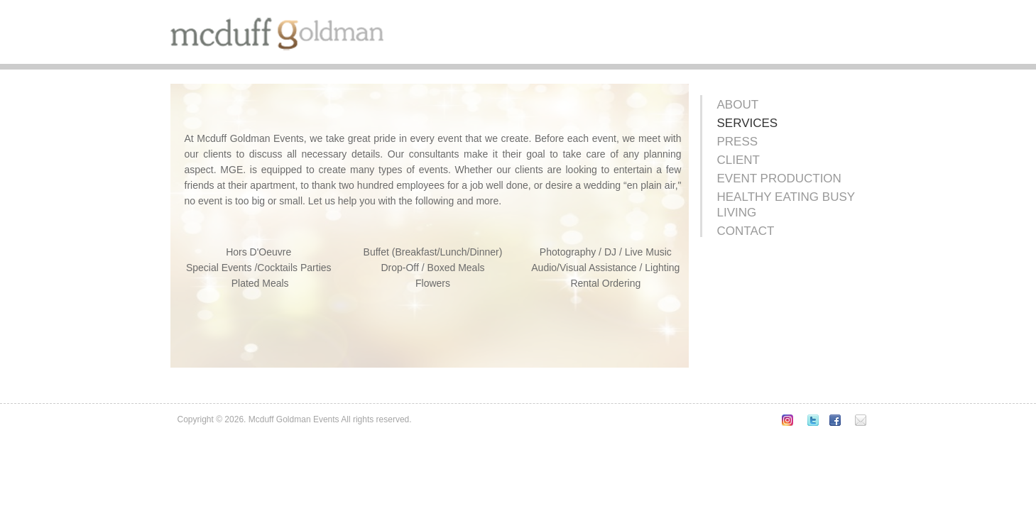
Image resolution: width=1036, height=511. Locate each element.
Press (737, 141)
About (738, 104)
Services (747, 123)
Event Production (779, 178)
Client (738, 160)
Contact (746, 231)
